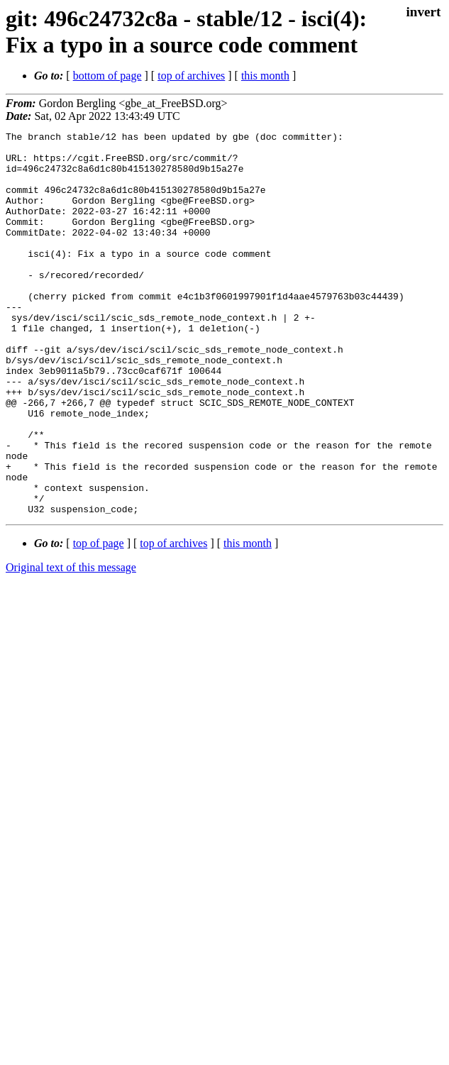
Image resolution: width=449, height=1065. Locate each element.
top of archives (191, 76)
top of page (98, 620)
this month (265, 76)
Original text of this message (71, 644)
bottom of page (107, 76)
